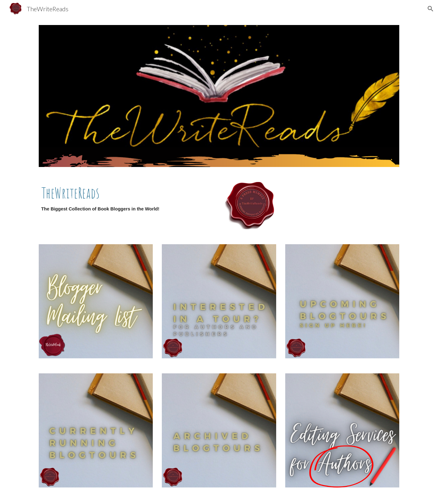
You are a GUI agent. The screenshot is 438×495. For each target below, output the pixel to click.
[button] (430, 8)
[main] (126, 201)
